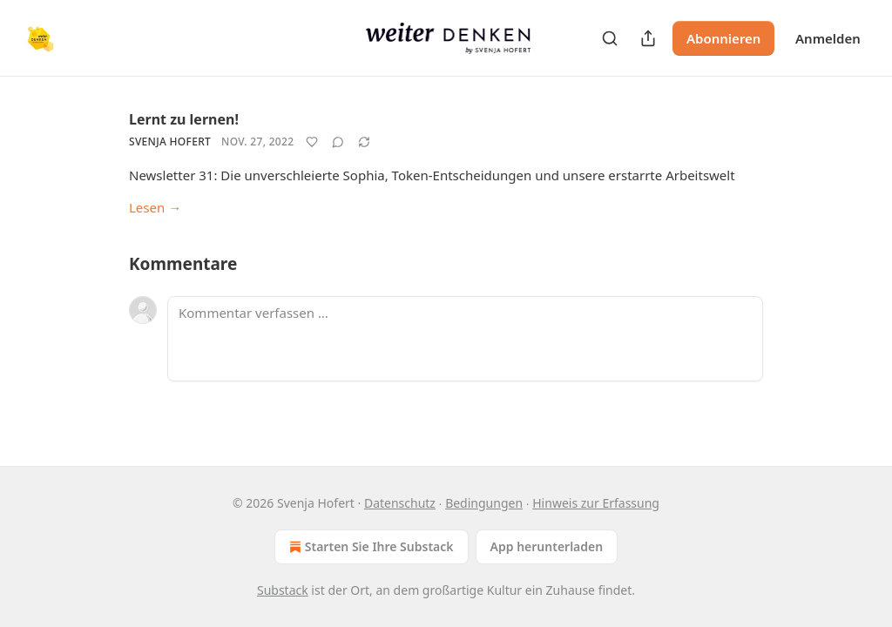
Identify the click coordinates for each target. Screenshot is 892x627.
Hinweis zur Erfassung (595, 503)
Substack (282, 590)
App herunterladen (547, 546)
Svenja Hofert (170, 141)
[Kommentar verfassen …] (465, 338)
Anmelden (828, 38)
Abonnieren (723, 38)
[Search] (609, 38)
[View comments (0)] (338, 141)
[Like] (312, 141)
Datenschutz (400, 503)
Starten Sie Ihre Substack (370, 546)
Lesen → (155, 207)
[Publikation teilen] (648, 38)
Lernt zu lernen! (184, 119)
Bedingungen (484, 503)
